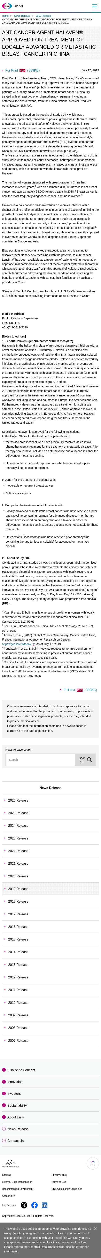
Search (82, 759)
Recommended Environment (17, 1188)
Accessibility (8, 1196)
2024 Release (18, 825)
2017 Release (18, 914)
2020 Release (18, 876)
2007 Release (18, 1040)
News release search (18, 749)
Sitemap (6, 1174)
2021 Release (18, 863)
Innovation (15, 1082)
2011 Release (18, 990)
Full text (81, 690)
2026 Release (18, 800)
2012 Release (18, 977)
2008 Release (18, 1028)
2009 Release (18, 1015)
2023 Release (18, 838)
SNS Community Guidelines (67, 1188)
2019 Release (43, 15)
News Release (22, 15)
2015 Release (18, 939)
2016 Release (18, 927)
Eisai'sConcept (21, 1070)
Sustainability (17, 1105)
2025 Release (18, 813)
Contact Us (15, 1141)
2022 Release (18, 851)
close (95, 1228)
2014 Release (18, 952)
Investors (14, 1093)
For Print (23, 70)
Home (5, 15)
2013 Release (18, 964)
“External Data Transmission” (46, 1247)
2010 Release (18, 1002)
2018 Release (18, 901)
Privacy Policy (59, 1174)
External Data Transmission (17, 1181)
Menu (94, 6)
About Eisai (15, 1117)
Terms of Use (59, 1181)
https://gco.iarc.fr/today (18, 644)
